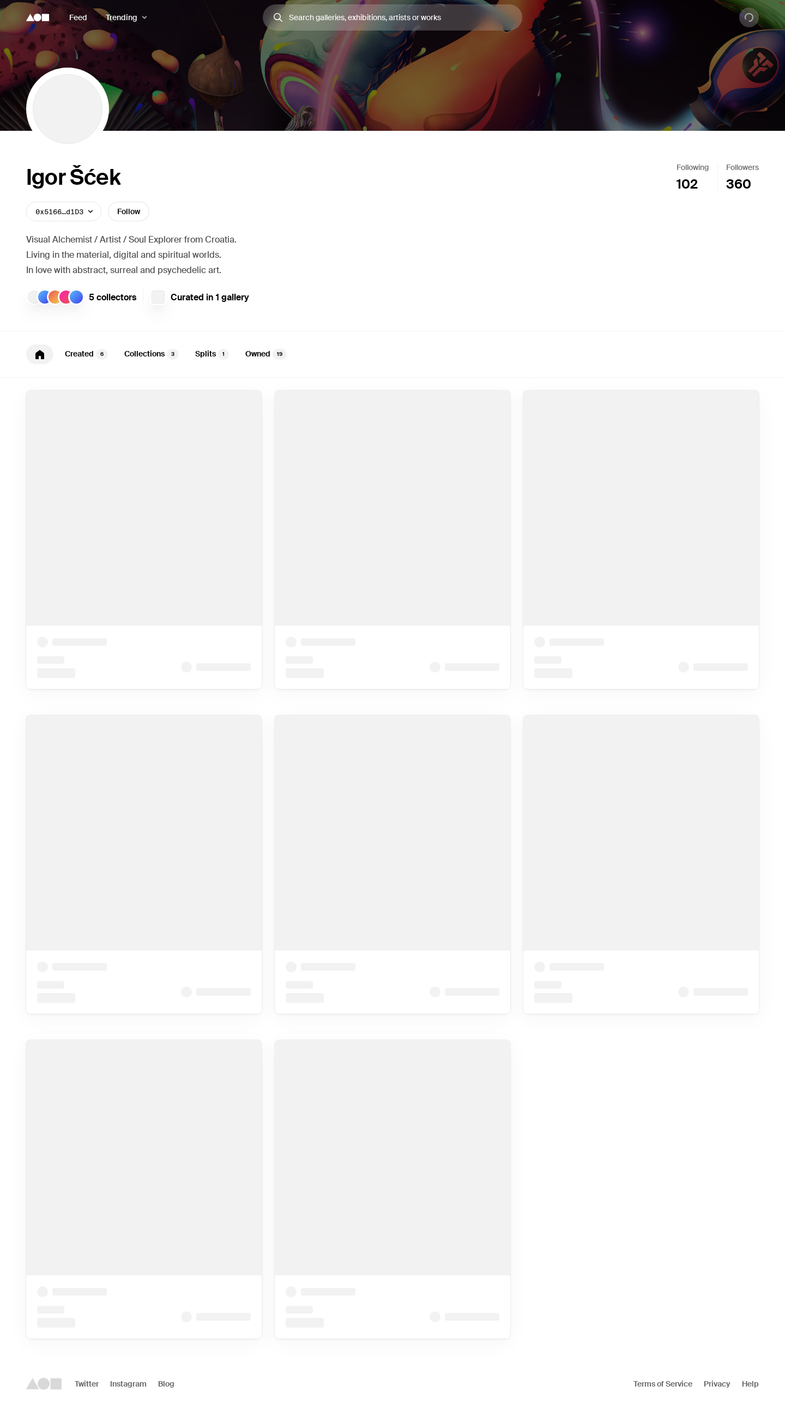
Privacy (717, 1384)
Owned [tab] (266, 354)
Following (693, 167)
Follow (128, 211)
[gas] (55, 297)
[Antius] (66, 297)
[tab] (39, 354)
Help (750, 1384)
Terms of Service (662, 1384)
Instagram (128, 1384)
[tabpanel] (392, 864)
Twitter (87, 1384)
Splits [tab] (212, 354)
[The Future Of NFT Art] (158, 297)
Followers (742, 167)
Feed (78, 17)
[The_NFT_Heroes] (34, 297)
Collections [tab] (151, 354)
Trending (121, 17)
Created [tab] (86, 354)
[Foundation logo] (37, 17)
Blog (166, 1384)
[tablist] (392, 354)
